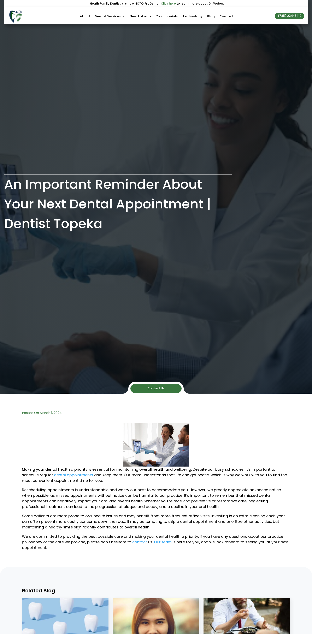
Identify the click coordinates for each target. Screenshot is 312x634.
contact (139, 542)
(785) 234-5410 (289, 16)
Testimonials (167, 16)
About (85, 16)
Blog (211, 16)
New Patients (141, 16)
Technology (193, 16)
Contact (226, 16)
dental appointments (73, 475)
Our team (163, 542)
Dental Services (108, 16)
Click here (168, 3)
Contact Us (156, 388)
